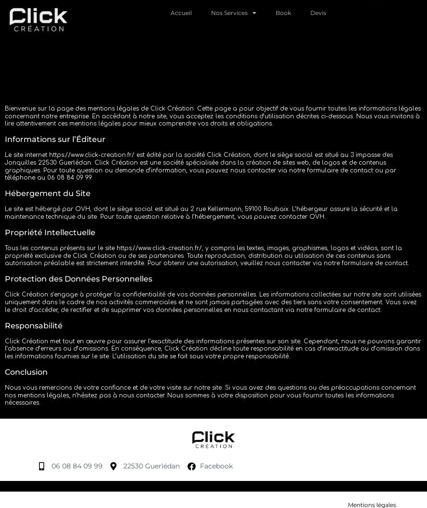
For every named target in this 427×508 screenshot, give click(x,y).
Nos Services (233, 11)
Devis (318, 11)
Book (283, 11)
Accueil (181, 11)
